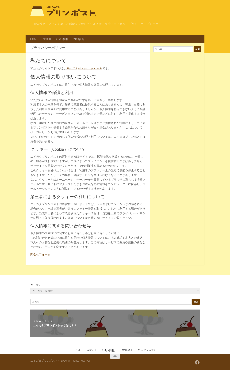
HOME (34, 39)
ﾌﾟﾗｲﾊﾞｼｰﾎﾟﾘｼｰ (147, 350)
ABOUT (46, 39)
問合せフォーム (40, 254)
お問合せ (79, 39)
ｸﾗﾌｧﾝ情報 (62, 39)
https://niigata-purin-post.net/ (83, 68)
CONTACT (126, 350)
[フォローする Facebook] (197, 362)
